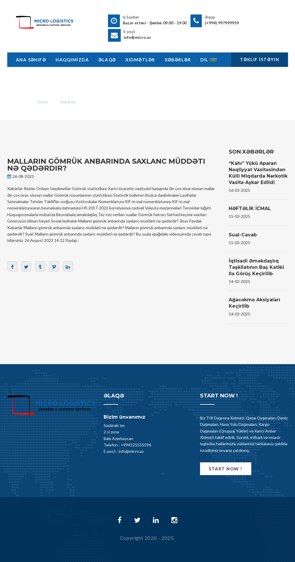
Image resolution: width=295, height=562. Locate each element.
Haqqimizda (72, 59)
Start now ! (226, 468)
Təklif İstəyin (259, 59)
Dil (208, 59)
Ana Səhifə (31, 59)
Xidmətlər (140, 59)
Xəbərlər (178, 59)
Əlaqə (107, 59)
